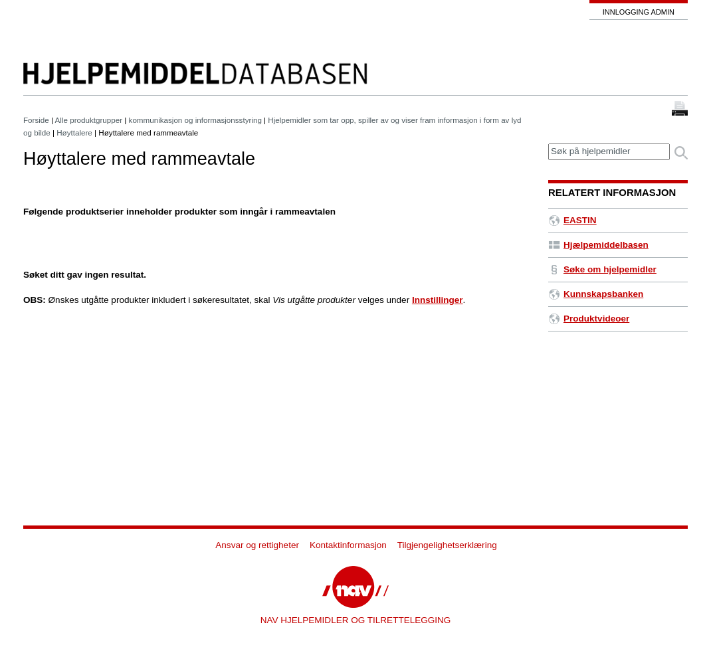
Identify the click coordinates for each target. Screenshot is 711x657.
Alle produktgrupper (88, 120)
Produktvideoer (588, 319)
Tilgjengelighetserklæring (447, 545)
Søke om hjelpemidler (602, 269)
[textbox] (609, 151)
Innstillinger (437, 300)
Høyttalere (74, 132)
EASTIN (572, 220)
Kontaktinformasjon (348, 545)
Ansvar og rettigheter (257, 545)
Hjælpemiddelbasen (598, 245)
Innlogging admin (638, 12)
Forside (36, 120)
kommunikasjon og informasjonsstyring (195, 120)
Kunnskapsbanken (595, 294)
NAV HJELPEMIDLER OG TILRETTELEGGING (355, 620)
